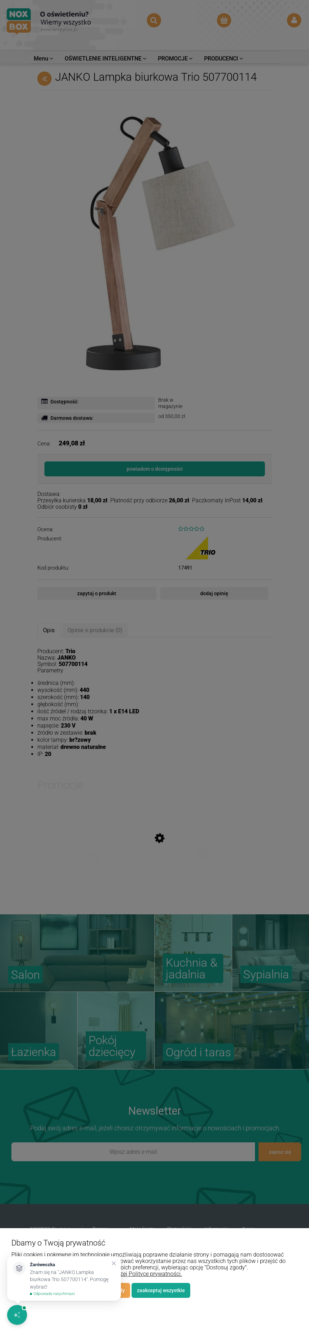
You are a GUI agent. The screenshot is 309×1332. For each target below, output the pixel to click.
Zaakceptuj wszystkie (161, 1290)
